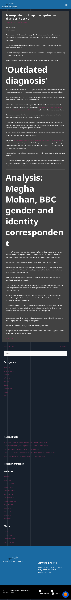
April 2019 (7, 519)
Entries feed (8, 536)
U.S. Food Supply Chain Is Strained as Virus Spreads (21, 450)
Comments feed (9, 539)
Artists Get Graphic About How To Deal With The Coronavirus (25, 457)
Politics (6, 382)
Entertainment (8, 372)
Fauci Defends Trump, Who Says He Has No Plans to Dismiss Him (26, 447)
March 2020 (8, 481)
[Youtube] (55, 592)
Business (7, 368)
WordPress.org (9, 543)
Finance (6, 375)
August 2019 (8, 505)
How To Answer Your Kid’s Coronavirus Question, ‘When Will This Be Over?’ (29, 453)
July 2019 (7, 509)
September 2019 (10, 502)
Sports (6, 386)
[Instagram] (44, 594)
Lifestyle (10, 23)
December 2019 (9, 491)
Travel (6, 393)
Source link (9, 339)
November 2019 (9, 495)
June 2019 (7, 512)
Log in (6, 532)
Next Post (64, 347)
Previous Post (8, 347)
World (6, 396)
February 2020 (9, 484)
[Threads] (56, 594)
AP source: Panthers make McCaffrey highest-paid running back (25, 443)
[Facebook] (43, 592)
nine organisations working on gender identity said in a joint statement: (38, 141)
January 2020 (8, 488)
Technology (8, 389)
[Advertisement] (21, 416)
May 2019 (7, 516)
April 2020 (7, 477)
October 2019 (9, 498)
